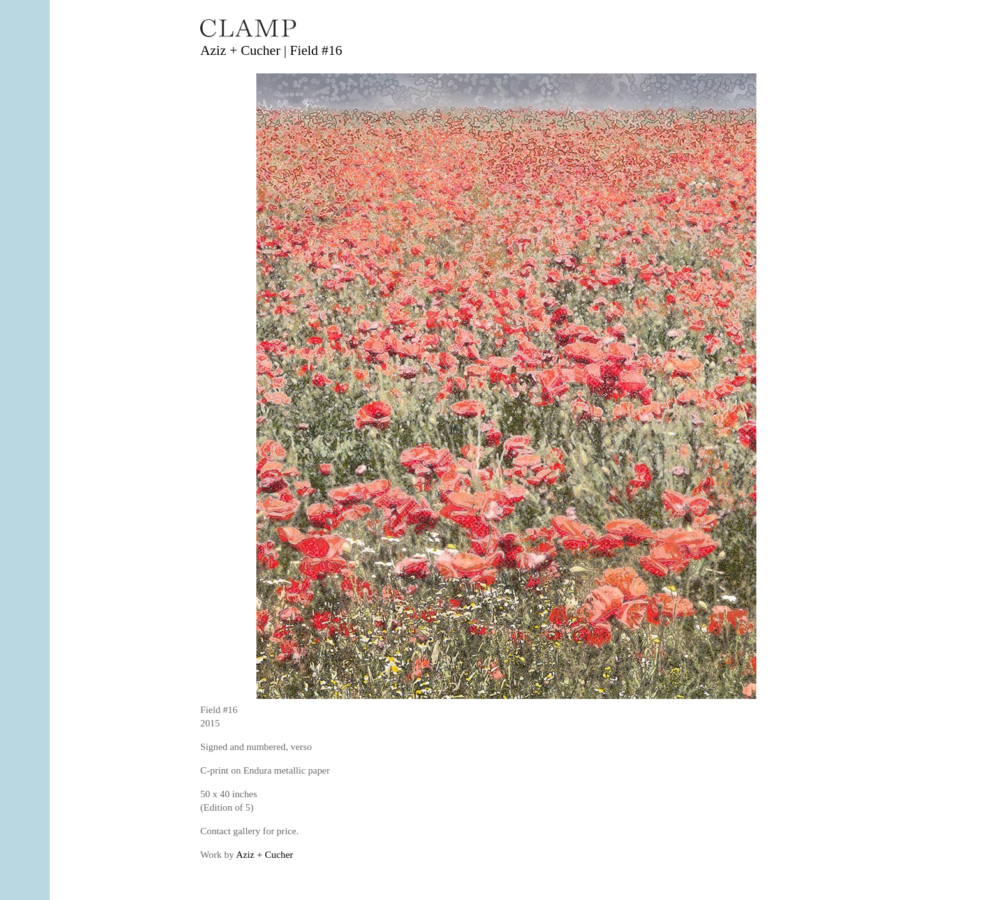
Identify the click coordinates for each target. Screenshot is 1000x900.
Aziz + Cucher (264, 854)
